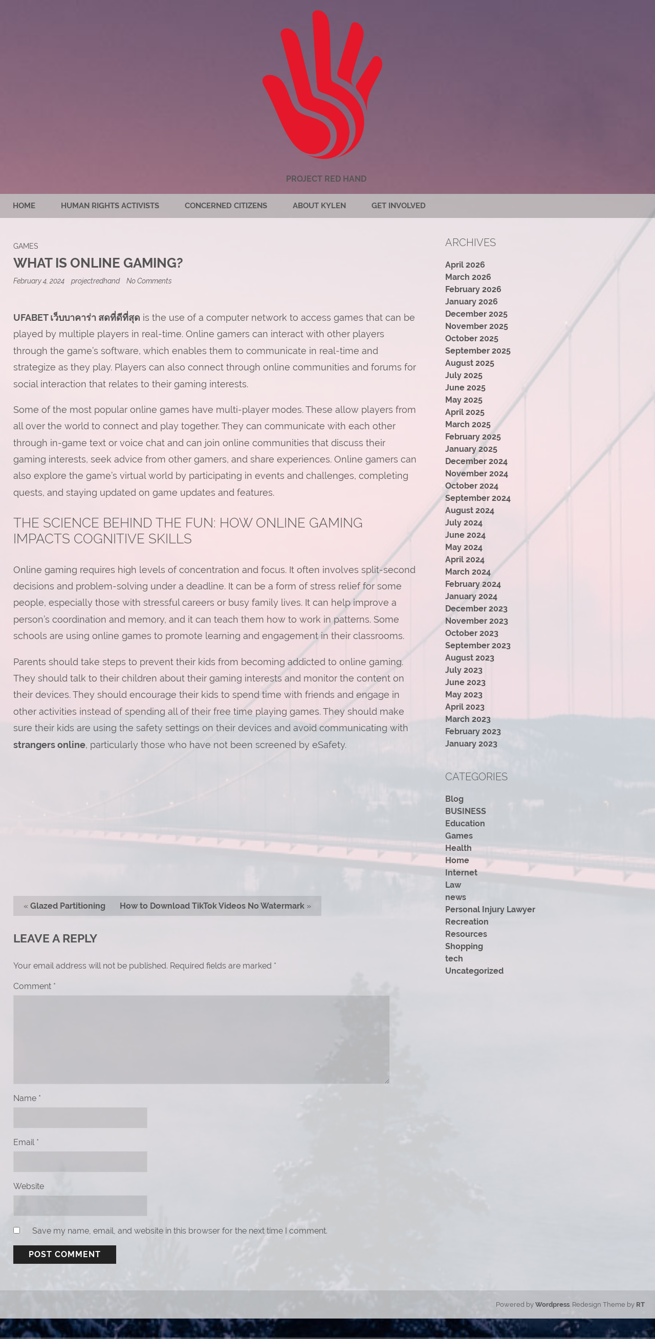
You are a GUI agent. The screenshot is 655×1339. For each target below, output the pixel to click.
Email (26, 1142)
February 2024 (473, 584)
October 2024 (471, 486)
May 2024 (464, 547)
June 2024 (465, 535)
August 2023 (469, 658)
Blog (454, 799)
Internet (461, 872)
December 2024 (476, 461)
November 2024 (476, 473)
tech (454, 958)
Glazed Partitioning (67, 906)
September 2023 (478, 645)
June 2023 (465, 682)
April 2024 (465, 559)
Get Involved (399, 205)
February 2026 (473, 289)
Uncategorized (474, 971)
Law (453, 885)
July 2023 (464, 670)
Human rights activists (110, 205)
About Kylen (319, 205)
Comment (34, 986)
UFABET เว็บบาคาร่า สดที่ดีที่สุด (76, 317)
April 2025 (465, 412)
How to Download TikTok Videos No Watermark (212, 906)
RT (640, 1304)
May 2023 (464, 694)
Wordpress (552, 1304)
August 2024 (469, 510)
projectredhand (95, 280)
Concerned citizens (226, 205)
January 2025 (471, 449)
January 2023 (471, 744)
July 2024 (464, 523)
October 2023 (471, 633)
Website (28, 1186)
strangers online (49, 744)
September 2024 (478, 498)
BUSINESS (465, 811)
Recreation (467, 922)
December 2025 (476, 314)
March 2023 (468, 719)
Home (24, 205)
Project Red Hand (326, 179)
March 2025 (468, 424)
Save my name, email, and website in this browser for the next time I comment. (180, 1231)
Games (25, 246)
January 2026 (471, 301)
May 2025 (464, 400)
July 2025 (464, 375)
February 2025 (473, 437)
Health (458, 848)
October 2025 (471, 338)
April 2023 (465, 707)
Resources (466, 934)
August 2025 (469, 363)
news (455, 897)
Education (465, 823)
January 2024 (471, 596)
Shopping (464, 946)
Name (27, 1098)
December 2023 (476, 608)
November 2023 (476, 621)
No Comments (149, 280)
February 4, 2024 (39, 280)
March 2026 (468, 277)
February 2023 (473, 731)
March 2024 (468, 572)
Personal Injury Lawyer (490, 909)
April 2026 (465, 265)
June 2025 (465, 387)
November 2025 (476, 326)
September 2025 (478, 351)
